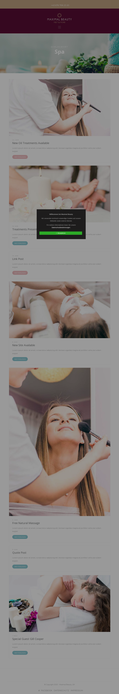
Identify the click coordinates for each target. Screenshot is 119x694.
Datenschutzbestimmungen (61, 227)
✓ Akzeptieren (61, 233)
